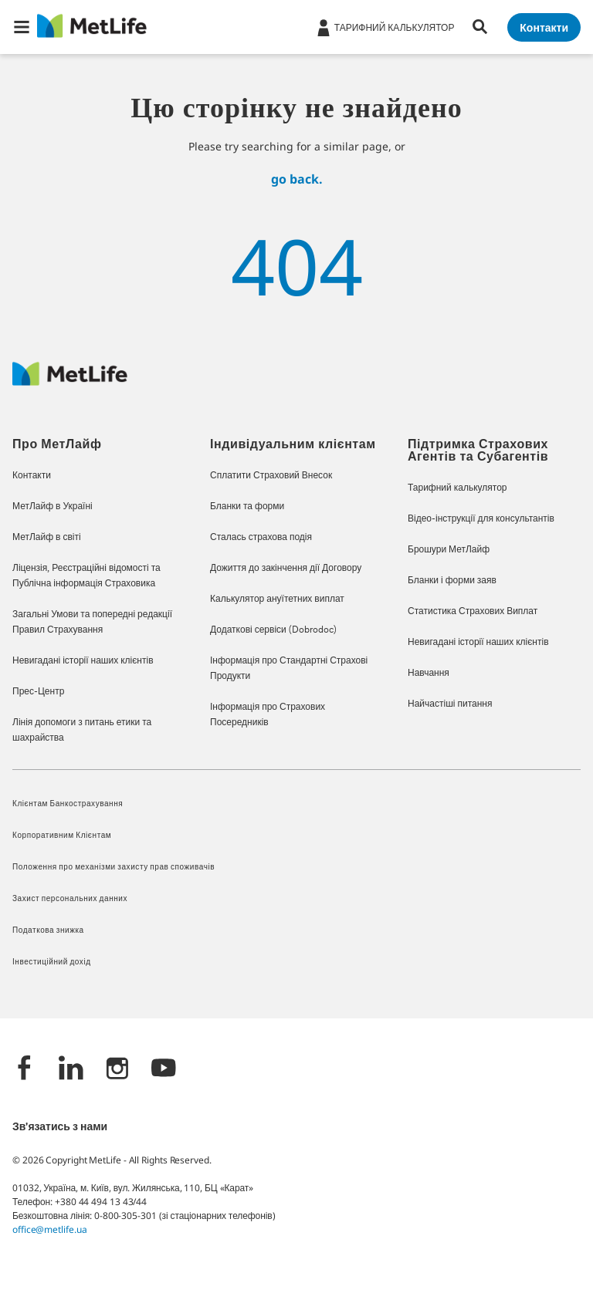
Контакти (31, 476)
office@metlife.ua (49, 1229)
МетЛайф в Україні (52, 507)
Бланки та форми (247, 507)
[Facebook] (24, 1069)
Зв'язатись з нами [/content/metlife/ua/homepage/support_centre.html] (59, 1127)
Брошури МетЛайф (449, 550)
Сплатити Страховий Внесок (271, 476)
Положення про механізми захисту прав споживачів (113, 867)
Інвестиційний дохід (51, 962)
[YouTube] (163, 1069)
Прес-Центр (38, 692)
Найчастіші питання (450, 704)
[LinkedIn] (71, 1069)
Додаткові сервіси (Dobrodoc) (273, 630)
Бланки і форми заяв (452, 581)
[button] (21, 27)
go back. (297, 179)
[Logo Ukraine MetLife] (69, 381)
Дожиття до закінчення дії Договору (285, 568)
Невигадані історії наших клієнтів (83, 661)
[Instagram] (117, 1069)
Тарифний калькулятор (457, 488)
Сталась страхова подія (261, 537)
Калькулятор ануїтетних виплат (277, 599)
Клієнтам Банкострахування (67, 804)
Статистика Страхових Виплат (472, 611)
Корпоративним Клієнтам (61, 836)
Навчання (428, 673)
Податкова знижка (48, 931)
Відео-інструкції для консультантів (481, 519)
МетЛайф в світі (46, 537)
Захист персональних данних (69, 899)
